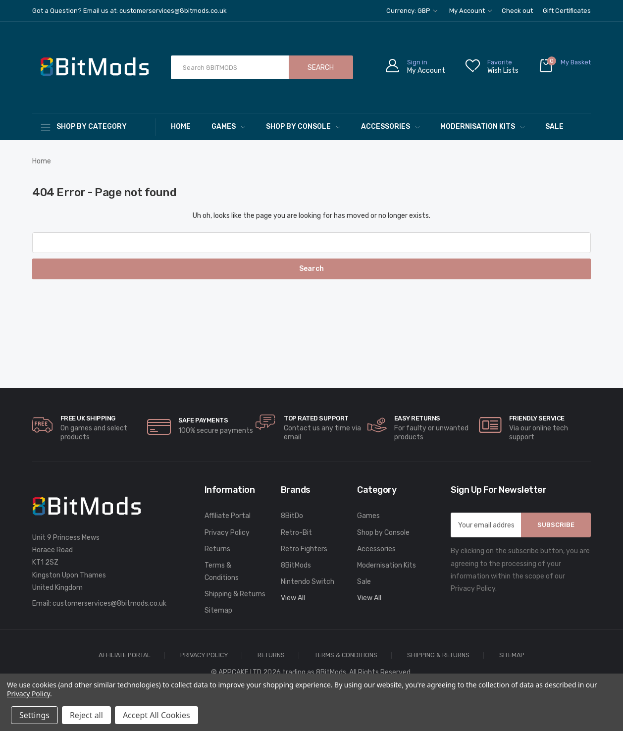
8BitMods (296, 565)
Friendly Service (537, 418)
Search (321, 67)
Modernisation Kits (482, 126)
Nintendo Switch (307, 581)
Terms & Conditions (222, 571)
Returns (217, 549)
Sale (554, 126)
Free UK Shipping (87, 418)
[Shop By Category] (94, 126)
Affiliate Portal (228, 516)
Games (228, 126)
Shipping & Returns (235, 594)
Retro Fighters (304, 549)
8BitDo (292, 516)
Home (181, 126)
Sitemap (218, 610)
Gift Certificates (567, 10)
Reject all (86, 715)
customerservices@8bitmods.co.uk (109, 603)
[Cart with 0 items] (564, 67)
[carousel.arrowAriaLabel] (42, 425)
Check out (517, 10)
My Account (470, 10)
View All (293, 598)
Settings (34, 715)
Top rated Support (316, 418)
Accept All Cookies (156, 715)
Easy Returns (417, 418)
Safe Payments (203, 420)
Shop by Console (303, 126)
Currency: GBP (411, 10)
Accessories (390, 126)
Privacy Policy (227, 532)
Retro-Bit (296, 532)
